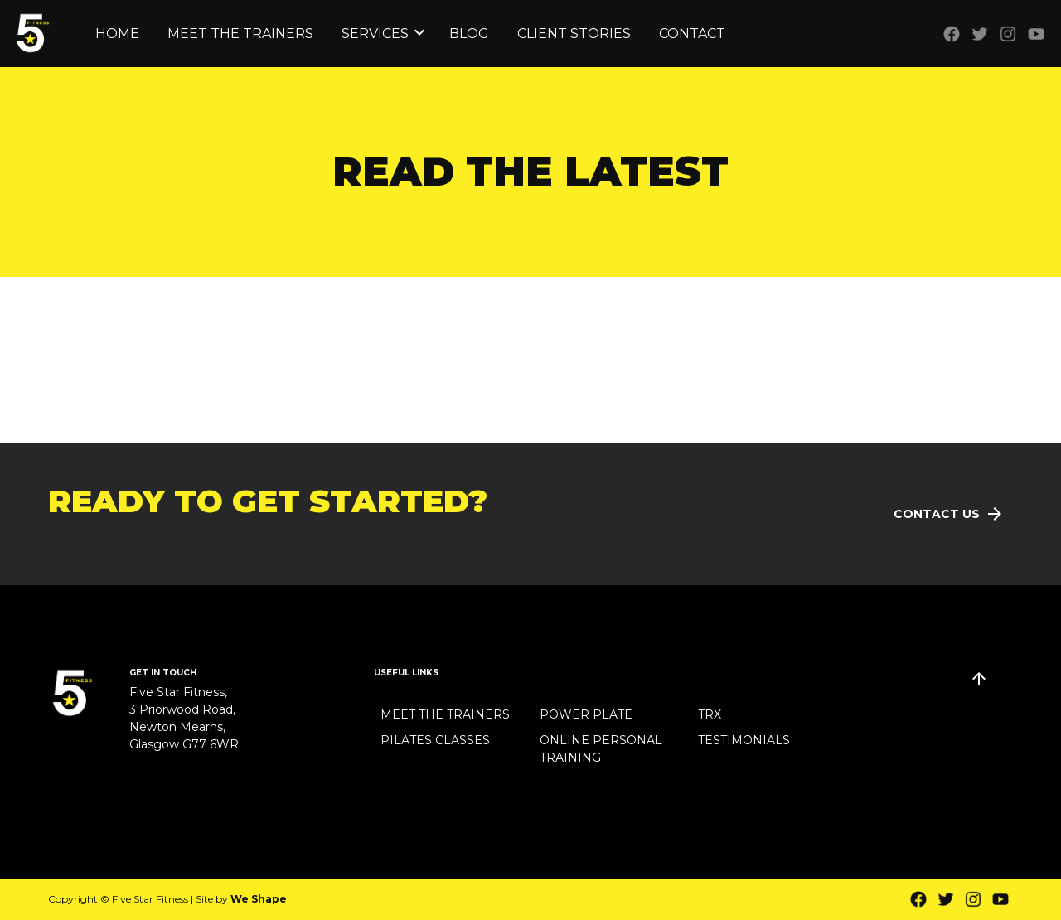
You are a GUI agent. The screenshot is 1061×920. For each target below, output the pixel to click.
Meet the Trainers (240, 33)
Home (117, 33)
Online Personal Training (601, 749)
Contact (692, 33)
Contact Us (937, 513)
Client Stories (574, 33)
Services (375, 33)
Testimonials (744, 740)
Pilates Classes (435, 740)
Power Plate (586, 714)
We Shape (258, 899)
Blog (469, 33)
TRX (709, 714)
